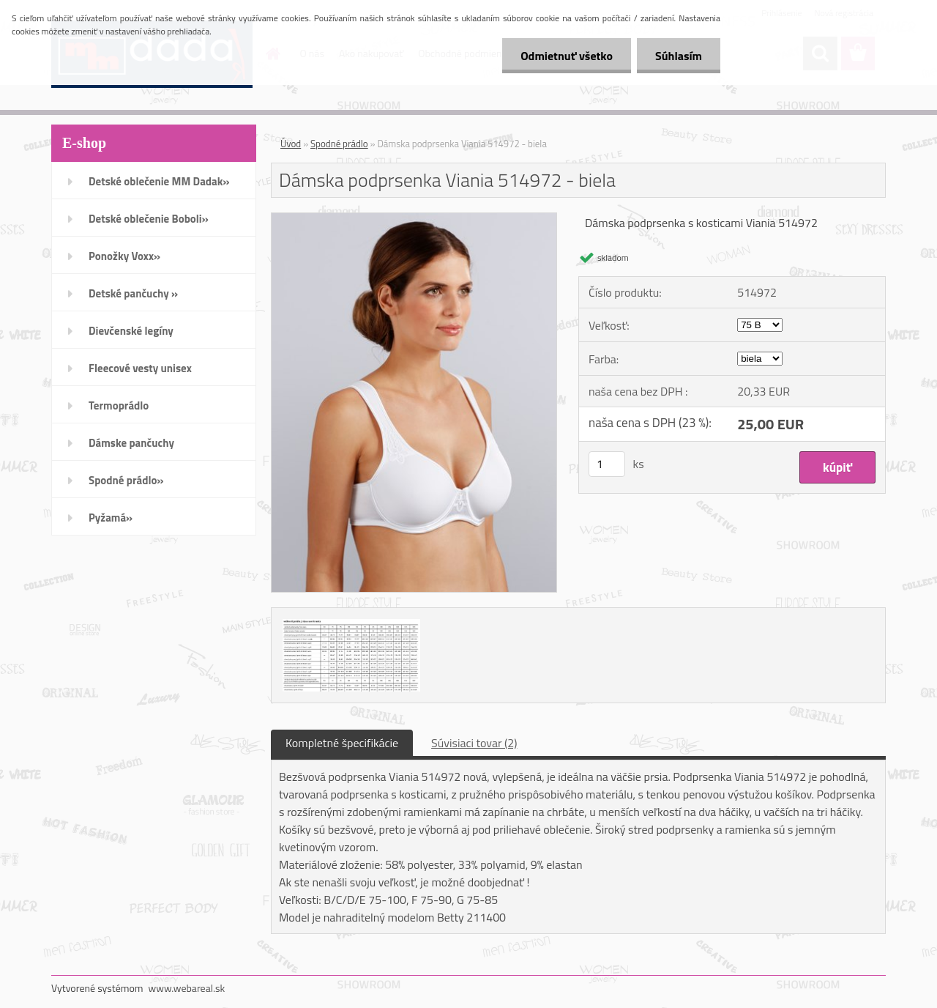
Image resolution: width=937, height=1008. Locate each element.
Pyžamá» (110, 517)
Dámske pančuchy (131, 442)
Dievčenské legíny (131, 330)
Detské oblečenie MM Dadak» (159, 181)
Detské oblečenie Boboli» (149, 218)
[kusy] (607, 464)
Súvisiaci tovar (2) (474, 743)
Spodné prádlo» (126, 480)
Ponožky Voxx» (124, 256)
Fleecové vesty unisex (140, 368)
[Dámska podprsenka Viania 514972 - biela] (414, 219)
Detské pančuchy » (133, 293)
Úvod (290, 143)
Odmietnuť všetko (566, 55)
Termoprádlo (119, 405)
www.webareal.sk (187, 988)
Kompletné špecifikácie (341, 743)
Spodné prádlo (339, 143)
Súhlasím (678, 55)
